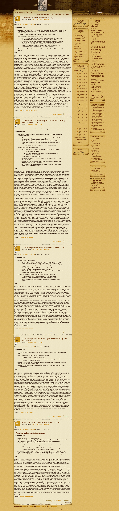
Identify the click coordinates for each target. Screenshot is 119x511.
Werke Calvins (79, 50)
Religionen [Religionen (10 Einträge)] (95, 82)
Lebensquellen (95, 148)
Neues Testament (79, 137)
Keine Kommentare (57, 114)
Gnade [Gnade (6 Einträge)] (93, 62)
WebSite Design (58, 509)
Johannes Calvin (42, 8)
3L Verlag (94, 185)
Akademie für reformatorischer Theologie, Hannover (97, 172)
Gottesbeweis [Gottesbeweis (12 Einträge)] (97, 64)
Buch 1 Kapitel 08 (82, 94)
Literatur (80, 8)
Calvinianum (95, 142)
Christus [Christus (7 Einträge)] (94, 44)
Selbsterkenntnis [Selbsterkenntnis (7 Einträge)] (97, 89)
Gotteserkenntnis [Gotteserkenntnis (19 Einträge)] (100, 66)
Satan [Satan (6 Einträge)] (93, 85)
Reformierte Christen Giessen (97, 126)
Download (32, 24)
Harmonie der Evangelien (80, 141)
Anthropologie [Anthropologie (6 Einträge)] (96, 30)
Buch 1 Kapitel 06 (82, 88)
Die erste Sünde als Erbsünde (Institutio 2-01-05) (37, 18)
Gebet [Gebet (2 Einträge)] (96, 58)
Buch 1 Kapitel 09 (82, 97)
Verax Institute (95, 161)
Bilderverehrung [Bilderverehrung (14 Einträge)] (99, 41)
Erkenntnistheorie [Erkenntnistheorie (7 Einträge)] (98, 54)
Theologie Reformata (97, 156)
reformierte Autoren (81, 54)
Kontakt (87, 8)
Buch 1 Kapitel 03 (82, 79)
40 (47, 506)
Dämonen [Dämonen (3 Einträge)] (94, 49)
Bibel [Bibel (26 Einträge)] (94, 38)
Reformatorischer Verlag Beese (98, 188)
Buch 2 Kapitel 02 (82, 131)
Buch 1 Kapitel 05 (82, 85)
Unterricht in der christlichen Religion (81, 36)
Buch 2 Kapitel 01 (41, 19)
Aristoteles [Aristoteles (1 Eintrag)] (93, 32)
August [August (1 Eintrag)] (92, 35)
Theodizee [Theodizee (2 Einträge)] (98, 91)
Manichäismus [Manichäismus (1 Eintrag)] (97, 77)
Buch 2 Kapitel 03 (82, 134)
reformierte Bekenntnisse (79, 52)
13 (39, 506)
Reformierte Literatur (80, 144)
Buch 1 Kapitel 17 (82, 120)
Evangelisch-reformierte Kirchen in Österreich (98, 123)
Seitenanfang (67, 502)
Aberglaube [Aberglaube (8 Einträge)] (96, 24)
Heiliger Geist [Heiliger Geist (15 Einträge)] (94, 72)
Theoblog (94, 155)
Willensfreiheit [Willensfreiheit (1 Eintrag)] (94, 97)
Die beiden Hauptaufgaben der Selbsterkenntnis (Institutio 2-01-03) (43, 248)
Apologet (94, 140)
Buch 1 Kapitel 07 (82, 91)
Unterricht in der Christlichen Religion (97, 159)
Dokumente (62, 8)
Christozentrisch (96, 143)
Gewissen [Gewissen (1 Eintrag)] (97, 60)
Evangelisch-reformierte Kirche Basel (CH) (98, 111)
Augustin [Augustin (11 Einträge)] (98, 35)
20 (43, 506)
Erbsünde (26, 110)
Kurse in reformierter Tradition (81, 42)
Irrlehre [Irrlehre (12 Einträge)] (99, 73)
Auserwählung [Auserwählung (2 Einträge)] (95, 36)
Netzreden (94, 150)
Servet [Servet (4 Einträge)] (93, 91)
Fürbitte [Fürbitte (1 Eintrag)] (92, 58)
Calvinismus (53, 8)
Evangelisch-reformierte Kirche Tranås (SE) (98, 114)
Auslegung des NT (80, 40)
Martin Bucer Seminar (97, 174)
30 (45, 506)
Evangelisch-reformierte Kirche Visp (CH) (98, 117)
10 (32, 506)
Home (25, 8)
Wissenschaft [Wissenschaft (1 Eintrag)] (100, 97)
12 (37, 506)
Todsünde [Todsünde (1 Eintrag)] (93, 93)
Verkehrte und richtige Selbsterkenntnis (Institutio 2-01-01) (40, 423)
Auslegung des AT (80, 38)
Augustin (21, 110)
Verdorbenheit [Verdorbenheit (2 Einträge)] (99, 93)
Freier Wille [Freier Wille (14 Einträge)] (96, 56)
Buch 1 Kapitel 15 (82, 115)
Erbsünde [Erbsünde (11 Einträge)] (95, 52)
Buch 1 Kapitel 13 (82, 109)
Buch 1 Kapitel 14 (82, 112)
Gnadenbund (95, 147)
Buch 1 (78, 72)
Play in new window (24, 24)
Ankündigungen (79, 68)
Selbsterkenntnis (29, 237)
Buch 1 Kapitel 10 (82, 100)
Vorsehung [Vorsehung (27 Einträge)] (97, 95)
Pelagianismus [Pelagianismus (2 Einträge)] (95, 80)
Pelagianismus (33, 110)
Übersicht (32, 8)
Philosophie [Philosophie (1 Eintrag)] (101, 80)
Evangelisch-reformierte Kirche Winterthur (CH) (98, 120)
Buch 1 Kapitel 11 (82, 103)
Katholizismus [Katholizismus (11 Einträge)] (97, 76)
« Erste (24, 506)
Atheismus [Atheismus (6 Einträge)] (100, 32)
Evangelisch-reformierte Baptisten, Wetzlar (98, 108)
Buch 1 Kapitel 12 (82, 106)
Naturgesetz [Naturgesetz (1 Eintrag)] (93, 79)
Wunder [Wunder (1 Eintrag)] (92, 98)
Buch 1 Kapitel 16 (82, 118)
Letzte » (54, 506)
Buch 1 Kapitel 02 (82, 76)
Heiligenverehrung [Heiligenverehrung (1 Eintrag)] (95, 68)
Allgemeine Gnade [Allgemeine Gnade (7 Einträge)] (95, 27)
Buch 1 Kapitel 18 (82, 123)
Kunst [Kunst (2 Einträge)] (92, 78)
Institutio (47, 19)
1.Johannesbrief (81, 139)
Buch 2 (34, 19)
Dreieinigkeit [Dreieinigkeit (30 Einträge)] (98, 46)
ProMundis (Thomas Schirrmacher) (97, 152)
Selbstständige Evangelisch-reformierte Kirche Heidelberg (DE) (98, 130)
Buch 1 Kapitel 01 (82, 73)
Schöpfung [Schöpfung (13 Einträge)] (96, 87)
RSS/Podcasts (71, 8)
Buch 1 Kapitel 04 (82, 82)
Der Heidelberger (96, 145)
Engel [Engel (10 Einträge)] (99, 49)
